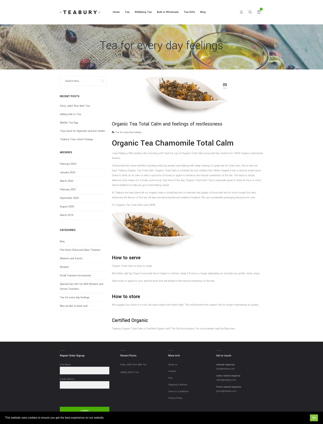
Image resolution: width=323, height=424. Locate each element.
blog (62, 241)
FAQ (170, 378)
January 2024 (67, 172)
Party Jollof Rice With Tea (75, 106)
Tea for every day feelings (128, 132)
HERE (152, 205)
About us (172, 364)
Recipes (64, 267)
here (232, 328)
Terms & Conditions (178, 391)
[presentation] (81, 397)
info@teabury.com (225, 368)
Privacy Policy (175, 398)
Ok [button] (314, 417)
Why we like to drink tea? (74, 306)
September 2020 (69, 198)
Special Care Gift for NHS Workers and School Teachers (81, 286)
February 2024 (68, 164)
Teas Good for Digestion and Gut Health (82, 131)
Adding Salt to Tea (70, 114)
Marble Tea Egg (69, 123)
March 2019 (66, 215)
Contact (172, 371)
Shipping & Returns (177, 384)
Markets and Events (71, 258)
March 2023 (66, 181)
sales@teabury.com (226, 380)
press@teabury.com (226, 391)
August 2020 (67, 206)
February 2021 (68, 189)
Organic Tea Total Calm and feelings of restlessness (167, 124)
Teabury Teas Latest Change (76, 139)
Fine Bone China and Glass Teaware (80, 250)
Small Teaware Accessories (75, 275)
